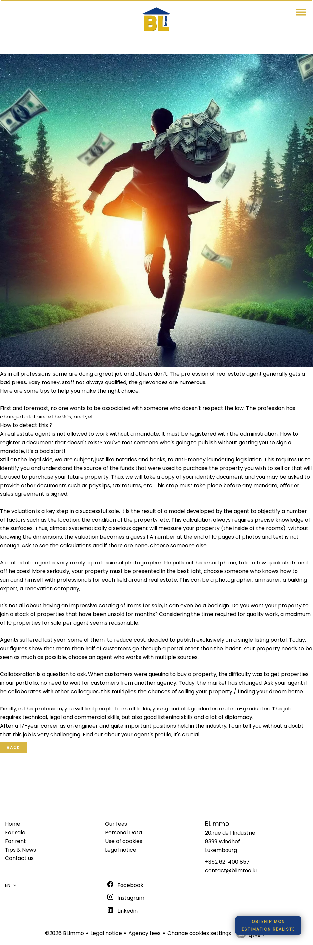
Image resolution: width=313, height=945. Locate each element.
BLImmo (217, 823)
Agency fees (144, 933)
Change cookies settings (199, 933)
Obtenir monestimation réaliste (268, 925)
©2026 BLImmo (64, 933)
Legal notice (106, 933)
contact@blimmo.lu (231, 870)
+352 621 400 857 (227, 862)
